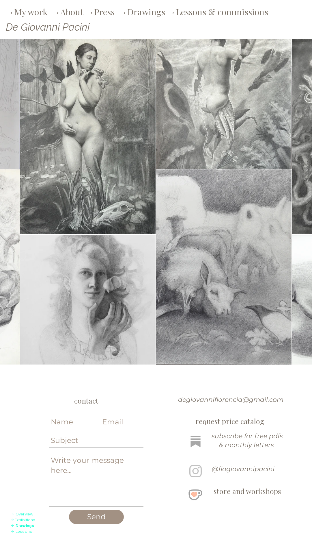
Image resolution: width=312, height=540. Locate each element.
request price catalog (229, 421)
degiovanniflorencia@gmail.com (229, 400)
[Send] (96, 517)
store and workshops (247, 491)
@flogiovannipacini (243, 469)
